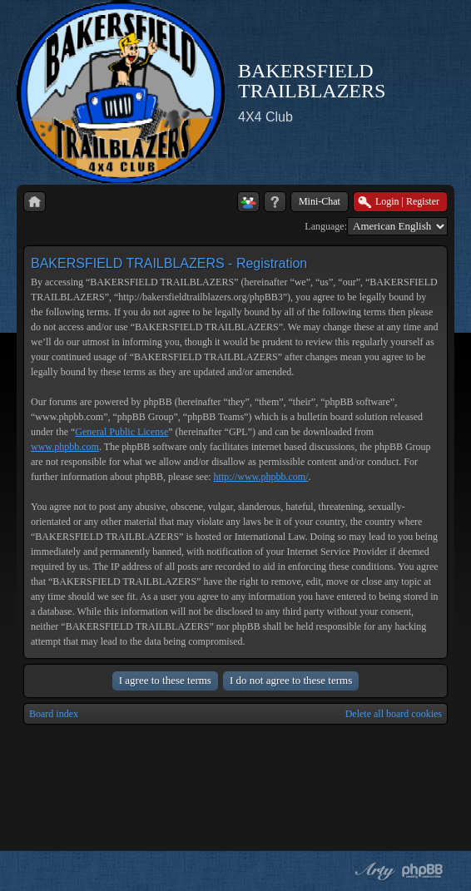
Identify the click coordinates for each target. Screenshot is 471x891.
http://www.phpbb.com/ (261, 477)
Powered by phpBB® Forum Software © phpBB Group (423, 871)
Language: (326, 226)
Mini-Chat (319, 201)
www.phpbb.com (65, 447)
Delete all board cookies (393, 714)
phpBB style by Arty (373, 871)
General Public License (121, 432)
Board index (53, 714)
